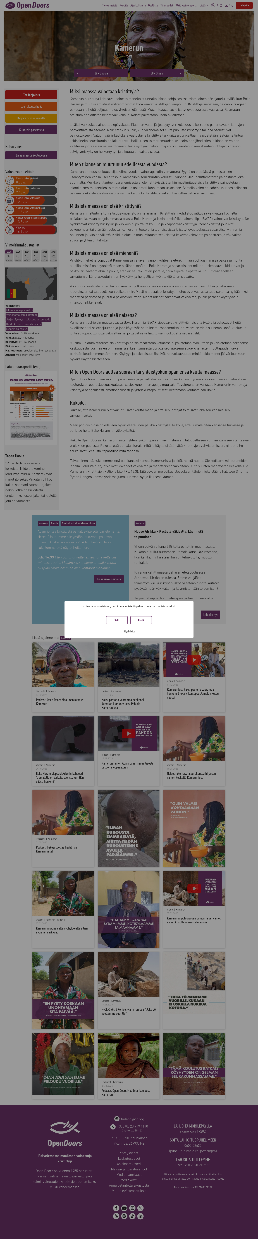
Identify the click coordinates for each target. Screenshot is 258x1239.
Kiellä (141, 620)
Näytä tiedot (129, 631)
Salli (116, 620)
